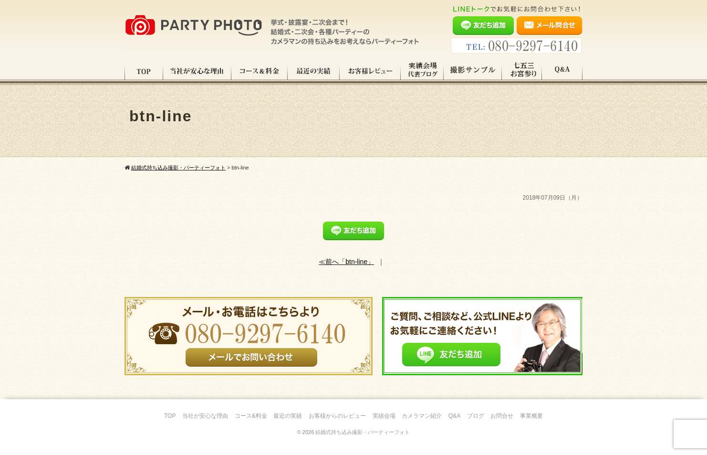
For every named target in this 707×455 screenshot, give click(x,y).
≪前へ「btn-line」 (346, 261)
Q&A (562, 71)
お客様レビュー (370, 71)
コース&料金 (251, 416)
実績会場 (384, 416)
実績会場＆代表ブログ (422, 71)
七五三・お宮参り (522, 71)
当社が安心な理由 (197, 71)
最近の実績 (314, 71)
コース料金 (259, 71)
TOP (144, 71)
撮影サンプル (473, 71)
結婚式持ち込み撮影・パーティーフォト (362, 432)
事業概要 (531, 416)
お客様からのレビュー (337, 416)
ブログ (475, 416)
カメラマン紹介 (422, 416)
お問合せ (501, 416)
